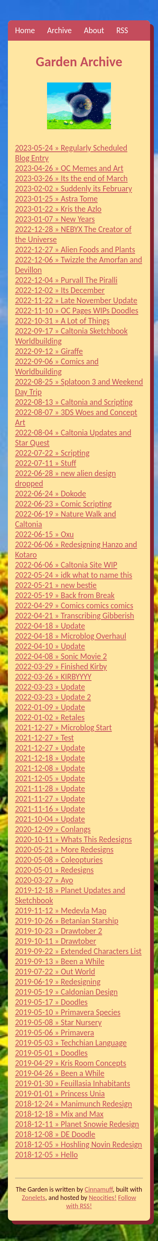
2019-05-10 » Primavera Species (67, 1012)
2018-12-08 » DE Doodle (55, 1134)
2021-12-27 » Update (50, 748)
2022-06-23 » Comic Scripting (63, 504)
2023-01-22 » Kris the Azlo (58, 209)
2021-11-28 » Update (50, 788)
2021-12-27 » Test (44, 738)
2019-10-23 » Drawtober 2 (58, 931)
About (94, 30)
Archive (59, 30)
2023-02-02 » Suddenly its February (73, 188)
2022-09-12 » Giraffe (49, 351)
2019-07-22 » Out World (55, 971)
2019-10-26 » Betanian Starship (66, 921)
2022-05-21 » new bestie (56, 585)
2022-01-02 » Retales (50, 717)
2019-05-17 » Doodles (51, 1002)
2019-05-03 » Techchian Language (71, 1043)
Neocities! (103, 1198)
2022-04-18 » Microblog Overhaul (70, 636)
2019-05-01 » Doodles (51, 1053)
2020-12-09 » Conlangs (53, 829)
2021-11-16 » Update (50, 809)
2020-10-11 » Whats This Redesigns (73, 839)
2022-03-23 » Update (50, 687)
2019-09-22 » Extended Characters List (78, 951)
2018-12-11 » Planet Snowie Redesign (77, 1124)
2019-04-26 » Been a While (60, 1073)
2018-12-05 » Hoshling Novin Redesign (78, 1144)
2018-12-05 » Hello (46, 1154)
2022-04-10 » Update (50, 646)
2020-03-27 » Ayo (44, 880)
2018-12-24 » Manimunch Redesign (73, 1104)
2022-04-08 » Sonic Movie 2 (61, 656)
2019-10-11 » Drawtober (55, 941)
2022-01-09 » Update (50, 707)
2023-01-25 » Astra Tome (56, 199)
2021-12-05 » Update (50, 778)
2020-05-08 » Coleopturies (59, 860)
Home (25, 30)
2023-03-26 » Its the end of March (71, 178)
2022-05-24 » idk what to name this (73, 575)
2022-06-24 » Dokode (50, 493)
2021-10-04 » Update (50, 819)
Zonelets (33, 1198)
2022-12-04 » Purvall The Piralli (66, 280)
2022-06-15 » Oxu (44, 534)
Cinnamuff (99, 1189)
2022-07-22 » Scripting (52, 453)
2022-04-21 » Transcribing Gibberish (74, 616)
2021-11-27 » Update (50, 799)
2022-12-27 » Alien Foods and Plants (75, 249)
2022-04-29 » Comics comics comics (74, 605)
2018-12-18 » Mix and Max (59, 1114)
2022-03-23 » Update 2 (53, 697)
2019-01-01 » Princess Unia (60, 1093)
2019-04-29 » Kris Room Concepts (70, 1063)
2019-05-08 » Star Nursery (58, 1022)
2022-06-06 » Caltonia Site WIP (66, 565)
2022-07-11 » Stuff (45, 463)
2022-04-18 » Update (50, 626)
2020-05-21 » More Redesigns (64, 849)
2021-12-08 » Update (50, 768)
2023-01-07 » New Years (55, 219)
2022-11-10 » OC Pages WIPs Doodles (76, 310)
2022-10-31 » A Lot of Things (62, 321)
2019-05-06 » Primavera (54, 1032)
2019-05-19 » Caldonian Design (66, 992)
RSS (122, 30)
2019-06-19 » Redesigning (57, 982)
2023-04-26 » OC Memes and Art (69, 168)
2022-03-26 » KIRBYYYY (53, 677)
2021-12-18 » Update (50, 758)
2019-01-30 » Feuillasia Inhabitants (72, 1083)
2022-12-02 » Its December (60, 290)
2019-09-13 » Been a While (60, 961)
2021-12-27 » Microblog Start (63, 727)
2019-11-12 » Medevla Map (60, 910)
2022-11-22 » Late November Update (76, 300)
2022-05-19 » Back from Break (65, 595)
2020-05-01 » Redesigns (54, 870)
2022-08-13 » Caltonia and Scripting (74, 402)
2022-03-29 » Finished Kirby (61, 666)
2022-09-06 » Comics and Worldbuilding (57, 366)
